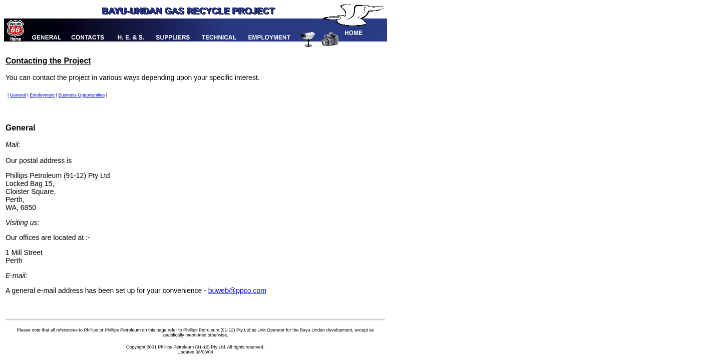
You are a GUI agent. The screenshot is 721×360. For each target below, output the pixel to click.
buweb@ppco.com (237, 290)
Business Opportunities (82, 95)
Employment (42, 95)
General (18, 95)
